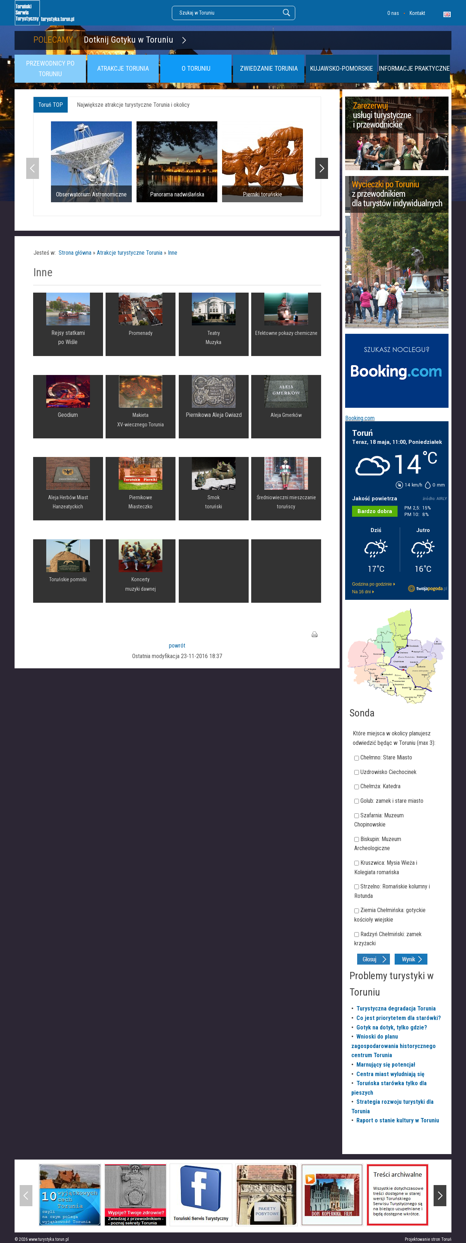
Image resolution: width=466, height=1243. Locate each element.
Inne (172, 252)
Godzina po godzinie (372, 584)
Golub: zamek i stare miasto (391, 800)
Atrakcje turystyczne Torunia (129, 252)
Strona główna (75, 252)
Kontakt (417, 13)
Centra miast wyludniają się (390, 1074)
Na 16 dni (361, 591)
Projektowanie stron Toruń (428, 1239)
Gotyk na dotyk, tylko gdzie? (391, 1027)
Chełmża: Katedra (380, 786)
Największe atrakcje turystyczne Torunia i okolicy (133, 104)
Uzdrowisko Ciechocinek (388, 772)
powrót (177, 645)
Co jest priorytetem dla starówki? (398, 1018)
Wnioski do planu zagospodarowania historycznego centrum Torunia (393, 1046)
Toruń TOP (50, 104)
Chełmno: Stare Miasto (386, 757)
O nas (393, 13)
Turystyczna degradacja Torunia (396, 1008)
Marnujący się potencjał (385, 1064)
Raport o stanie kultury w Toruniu (397, 1120)
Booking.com (360, 418)
